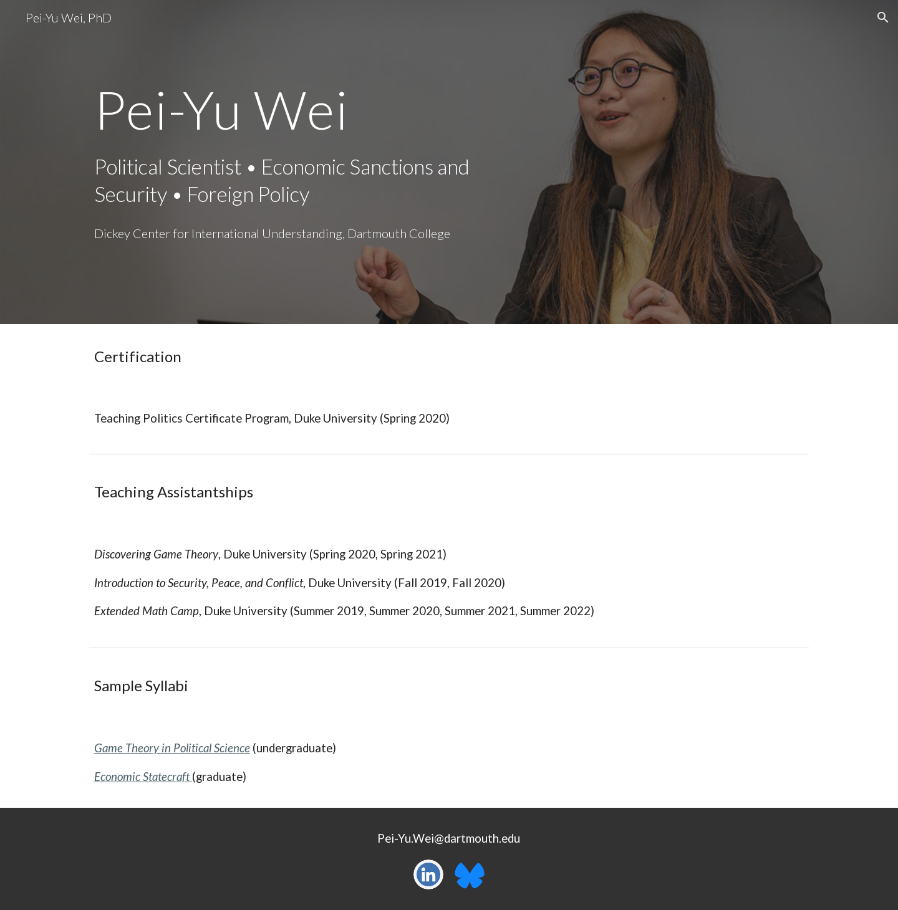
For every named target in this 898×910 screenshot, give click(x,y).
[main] (295, 109)
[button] (883, 17)
